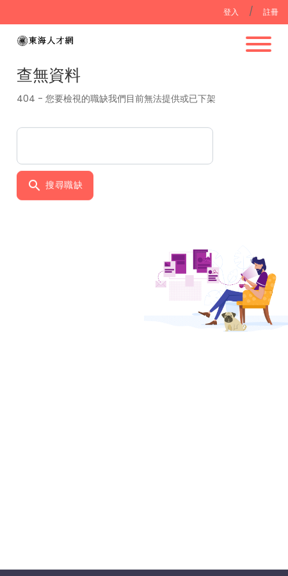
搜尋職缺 (55, 183)
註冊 (271, 11)
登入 (231, 11)
